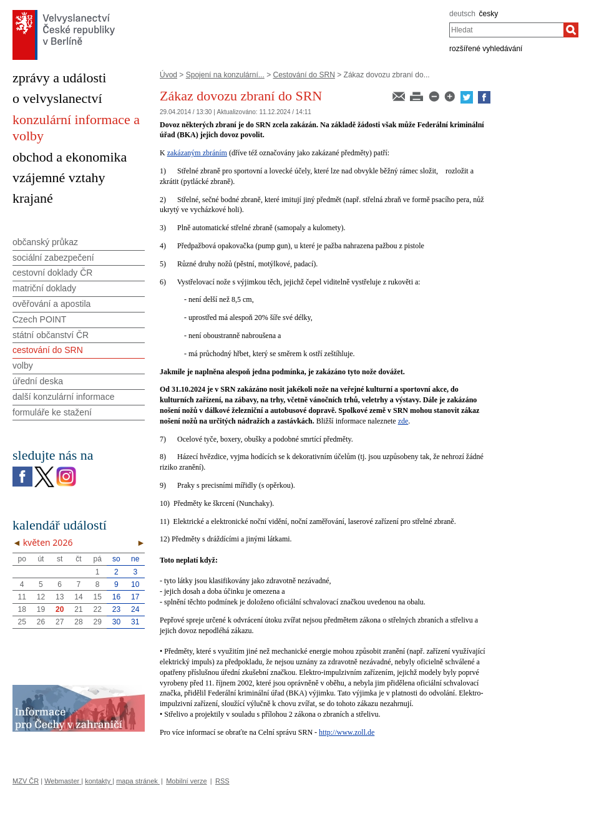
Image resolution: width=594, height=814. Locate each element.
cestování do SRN (47, 350)
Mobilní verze (186, 781)
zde (403, 421)
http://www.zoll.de (346, 732)
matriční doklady (44, 288)
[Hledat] (570, 29)
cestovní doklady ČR (52, 273)
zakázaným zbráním (197, 152)
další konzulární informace (63, 397)
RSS (222, 781)
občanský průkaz (45, 242)
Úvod (168, 74)
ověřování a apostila (51, 304)
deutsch (462, 13)
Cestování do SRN (303, 74)
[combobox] (506, 29)
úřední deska (37, 381)
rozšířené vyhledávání (485, 48)
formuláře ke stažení (52, 412)
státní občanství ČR (50, 335)
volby (22, 366)
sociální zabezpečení (53, 258)
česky (489, 13)
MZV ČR (25, 781)
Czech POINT (39, 319)
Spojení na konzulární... (225, 74)
